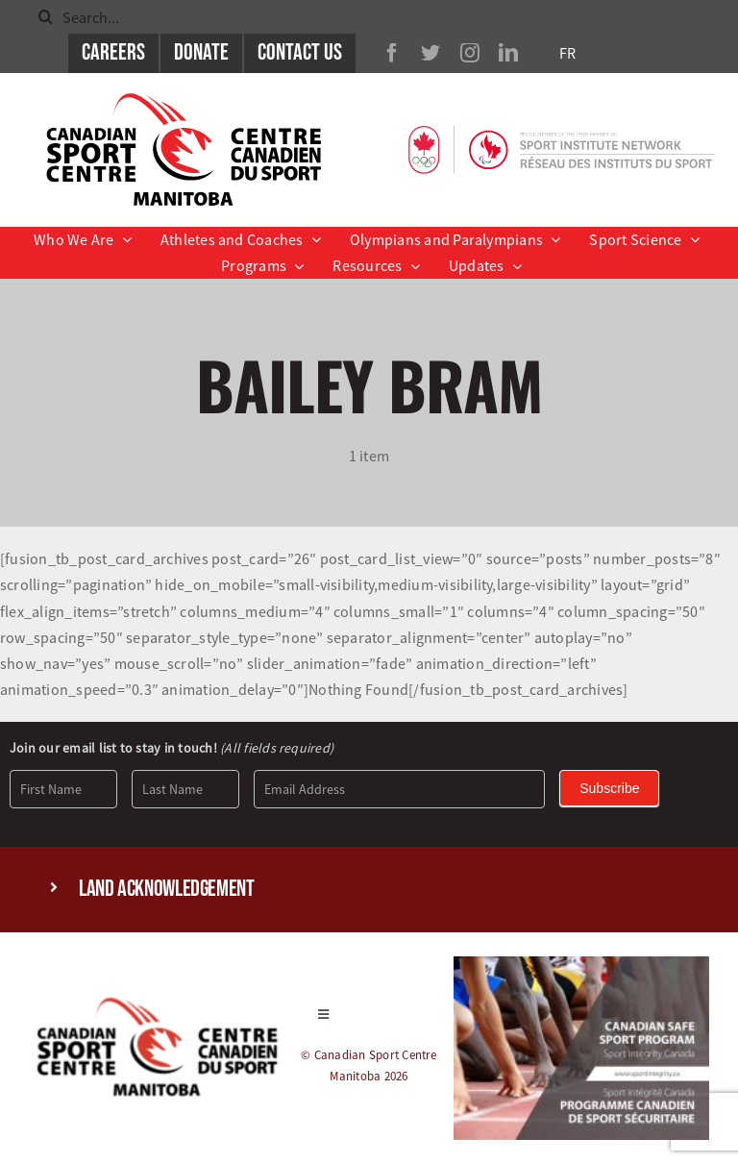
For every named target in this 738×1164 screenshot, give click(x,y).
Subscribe (609, 788)
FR (567, 52)
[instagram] (470, 52)
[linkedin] (508, 52)
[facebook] (392, 52)
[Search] (45, 17)
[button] (369, 889)
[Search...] (369, 17)
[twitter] (430, 52)
